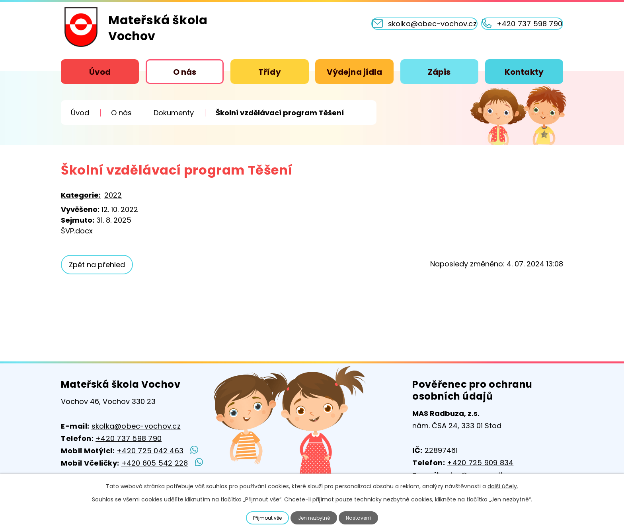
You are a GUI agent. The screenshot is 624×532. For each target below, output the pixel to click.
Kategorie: (81, 195)
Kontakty (524, 72)
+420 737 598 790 (129, 438)
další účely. (503, 485)
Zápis (439, 72)
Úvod (100, 72)
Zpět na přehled (100, 265)
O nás (185, 72)
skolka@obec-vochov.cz (136, 426)
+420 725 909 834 (480, 463)
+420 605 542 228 (154, 463)
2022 (113, 195)
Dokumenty (174, 113)
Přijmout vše (263, 517)
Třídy (269, 72)
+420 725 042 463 (150, 451)
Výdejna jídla (354, 72)
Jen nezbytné (315, 517)
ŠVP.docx (77, 231)
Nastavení (364, 517)
